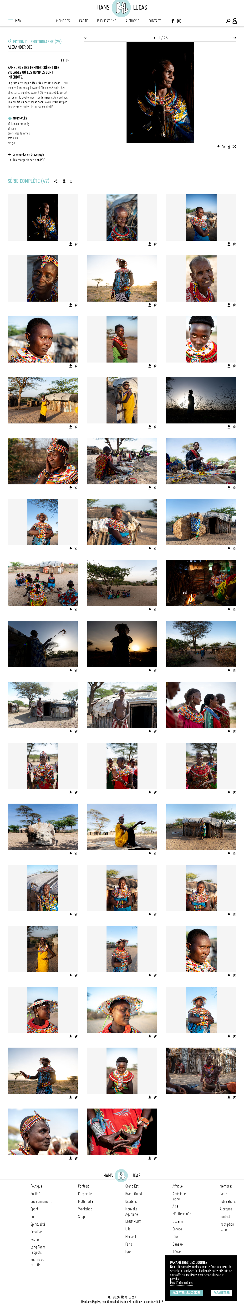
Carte (83, 21)
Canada (177, 1229)
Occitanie (131, 1201)
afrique (12, 128)
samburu (13, 138)
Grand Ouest (133, 1193)
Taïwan (177, 1251)
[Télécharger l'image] (218, 146)
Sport (34, 1209)
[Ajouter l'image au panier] (224, 146)
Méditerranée (182, 1213)
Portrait (83, 1186)
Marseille (131, 1236)
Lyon (128, 1251)
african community (19, 124)
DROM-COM (133, 1221)
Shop (81, 1216)
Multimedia (85, 1201)
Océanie (178, 1221)
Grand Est (131, 1186)
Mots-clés (20, 118)
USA (175, 1236)
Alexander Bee (20, 47)
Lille (128, 1229)
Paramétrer (222, 1293)
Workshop (85, 1209)
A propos (132, 21)
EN (68, 61)
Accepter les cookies (186, 1293)
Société (35, 1193)
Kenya (11, 143)
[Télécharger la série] (64, 181)
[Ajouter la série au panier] (71, 181)
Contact (154, 21)
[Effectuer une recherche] (228, 21)
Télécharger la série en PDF (29, 160)
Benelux (178, 1244)
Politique (36, 1186)
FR (62, 61)
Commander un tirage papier (29, 154)
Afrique (178, 1186)
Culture (35, 1216)
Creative (36, 1231)
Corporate (85, 1193)
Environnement (40, 1201)
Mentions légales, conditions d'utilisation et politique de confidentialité (122, 1302)
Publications (106, 21)
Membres (63, 21)
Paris (128, 1244)
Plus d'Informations (181, 1283)
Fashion (35, 1239)
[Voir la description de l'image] (229, 146)
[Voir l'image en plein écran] (234, 146)
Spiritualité (37, 1224)
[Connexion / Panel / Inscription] (235, 21)
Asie (175, 1206)
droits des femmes (19, 133)
